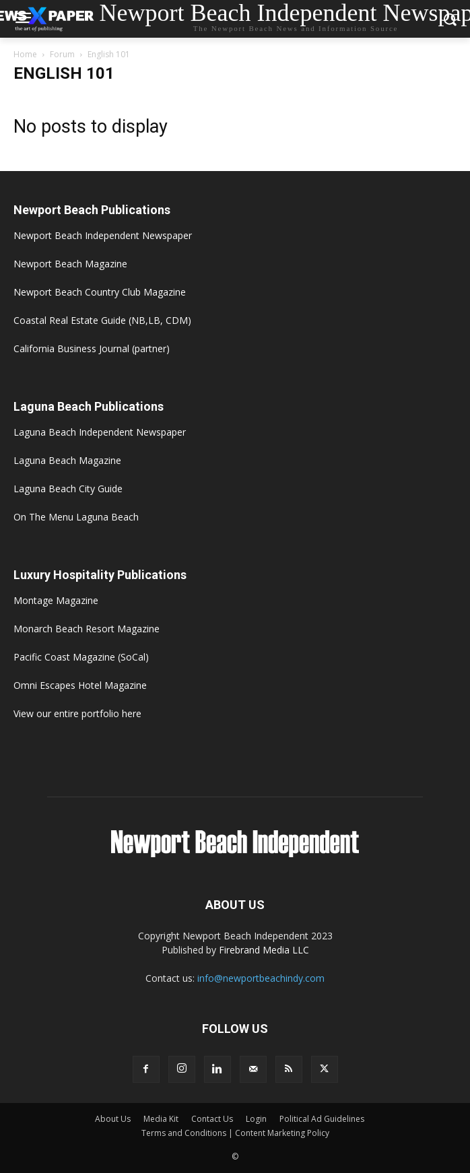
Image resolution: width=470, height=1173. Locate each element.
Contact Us (212, 1119)
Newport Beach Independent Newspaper (102, 235)
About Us (113, 1119)
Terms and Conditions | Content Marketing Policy (235, 1133)
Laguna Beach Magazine (67, 460)
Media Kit (160, 1119)
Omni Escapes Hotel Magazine (80, 685)
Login (256, 1119)
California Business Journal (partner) (91, 348)
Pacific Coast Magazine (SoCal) (81, 656)
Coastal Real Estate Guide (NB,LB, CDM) (102, 320)
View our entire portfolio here (77, 713)
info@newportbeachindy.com (261, 978)
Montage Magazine (55, 600)
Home (25, 54)
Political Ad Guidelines (321, 1119)
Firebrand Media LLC (264, 949)
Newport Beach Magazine (70, 263)
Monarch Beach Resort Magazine (86, 628)
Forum (62, 54)
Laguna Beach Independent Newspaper (99, 432)
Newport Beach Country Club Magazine (99, 292)
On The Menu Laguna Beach (76, 516)
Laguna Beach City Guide (68, 488)
